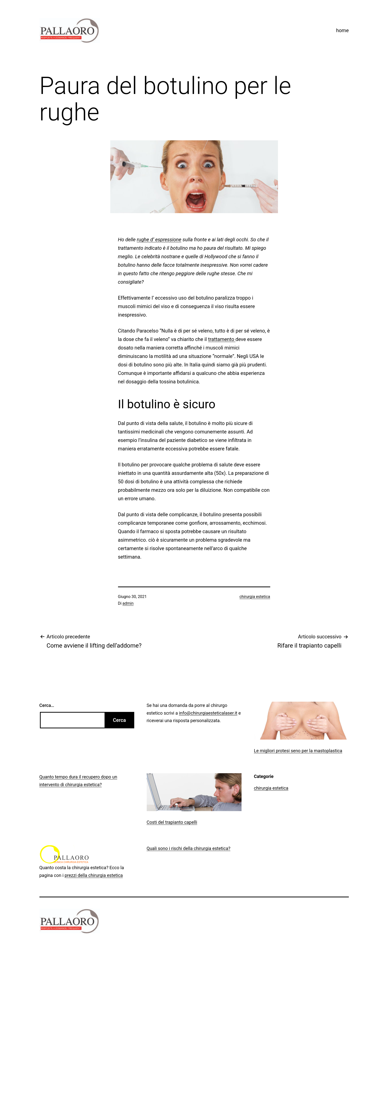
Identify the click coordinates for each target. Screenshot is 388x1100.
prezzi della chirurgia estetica (94, 875)
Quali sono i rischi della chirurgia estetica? (189, 848)
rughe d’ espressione (159, 240)
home (342, 30)
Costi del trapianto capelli (172, 822)
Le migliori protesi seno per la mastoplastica (298, 750)
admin (128, 603)
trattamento (222, 339)
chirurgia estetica (255, 596)
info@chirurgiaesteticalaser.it (208, 713)
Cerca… (46, 705)
